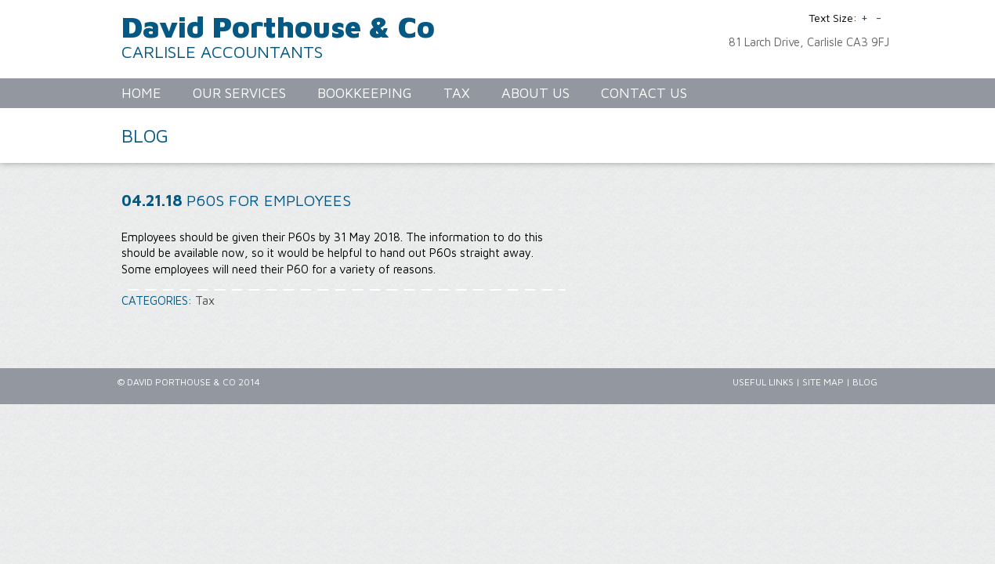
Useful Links (763, 382)
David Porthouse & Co (278, 26)
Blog (864, 382)
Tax (205, 300)
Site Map (823, 382)
